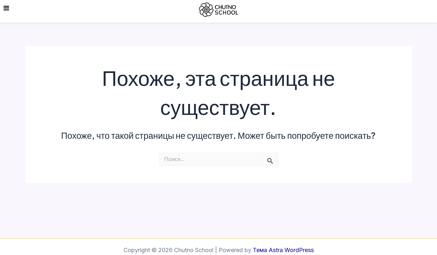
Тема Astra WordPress (283, 250)
